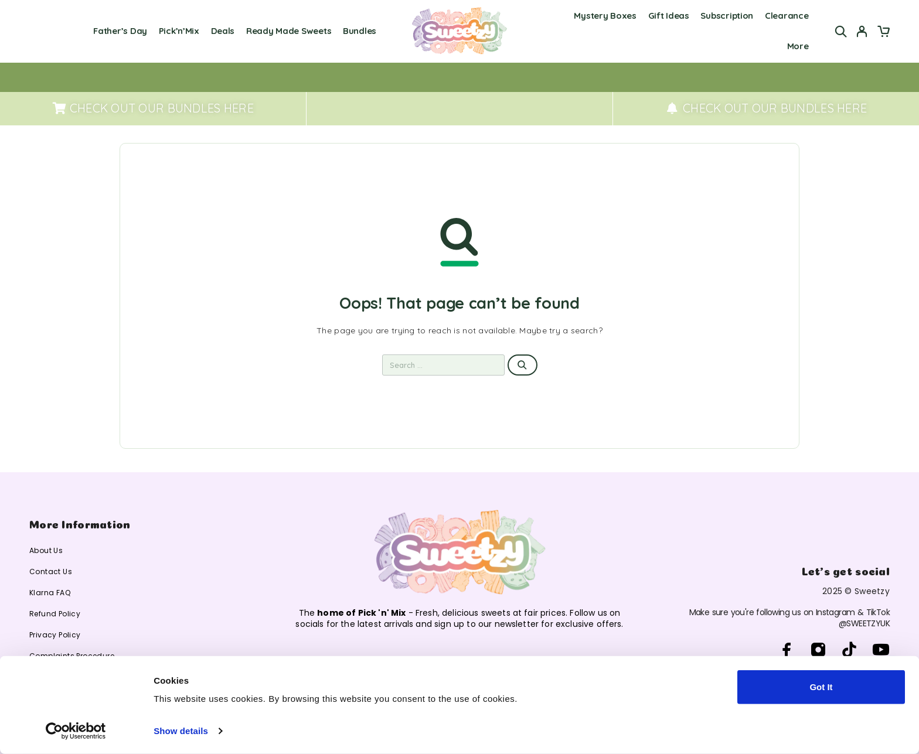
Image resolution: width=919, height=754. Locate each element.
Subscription (726, 15)
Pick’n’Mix (179, 30)
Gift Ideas (668, 15)
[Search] (841, 31)
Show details (181, 731)
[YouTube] (880, 650)
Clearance (787, 15)
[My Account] (862, 31)
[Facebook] (786, 650)
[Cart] (883, 32)
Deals (223, 30)
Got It (820, 687)
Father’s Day (120, 30)
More (798, 46)
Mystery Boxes (605, 15)
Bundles (359, 30)
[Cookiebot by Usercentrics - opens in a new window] (76, 731)
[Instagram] (818, 650)
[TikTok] (849, 650)
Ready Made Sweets (288, 30)
